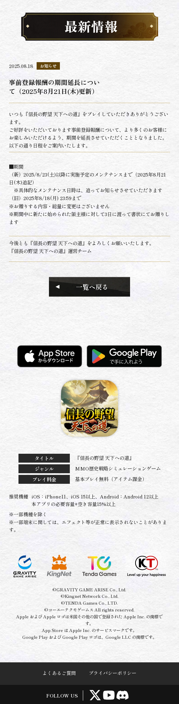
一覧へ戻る (92, 286)
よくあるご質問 (59, 673)
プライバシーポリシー (113, 673)
